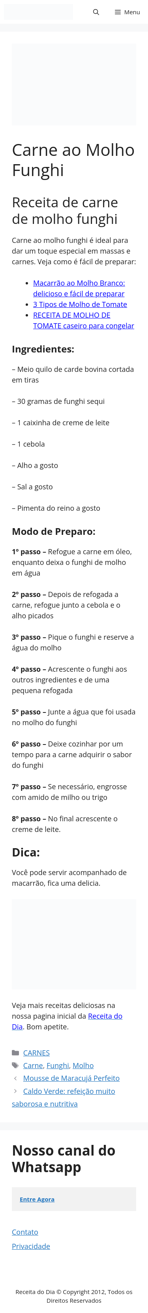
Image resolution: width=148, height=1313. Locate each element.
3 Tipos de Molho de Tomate (80, 304)
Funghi (58, 1065)
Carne (33, 1065)
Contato (25, 1232)
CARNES (36, 1052)
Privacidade (31, 1246)
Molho (83, 1065)
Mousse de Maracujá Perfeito (71, 1078)
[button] (96, 12)
